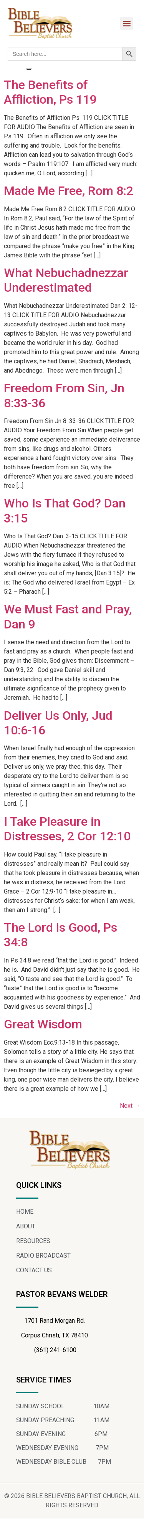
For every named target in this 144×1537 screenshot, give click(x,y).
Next (130, 1124)
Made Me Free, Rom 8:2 (68, 209)
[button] (126, 23)
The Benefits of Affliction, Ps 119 (50, 111)
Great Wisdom (43, 1043)
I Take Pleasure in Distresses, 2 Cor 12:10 (67, 847)
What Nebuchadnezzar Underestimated (66, 299)
